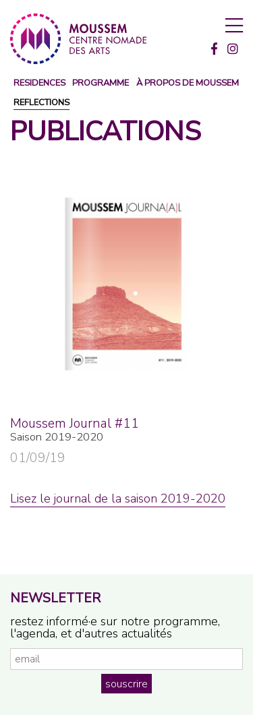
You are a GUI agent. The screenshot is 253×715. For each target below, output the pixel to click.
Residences (39, 83)
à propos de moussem (187, 83)
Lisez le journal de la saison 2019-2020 (117, 498)
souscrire (126, 684)
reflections (41, 103)
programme (100, 83)
